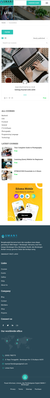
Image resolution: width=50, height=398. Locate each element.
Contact (4, 306)
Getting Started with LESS (25, 90)
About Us (4, 290)
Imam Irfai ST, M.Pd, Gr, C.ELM (25, 87)
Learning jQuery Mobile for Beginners (28, 159)
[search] (46, 43)
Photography (6, 131)
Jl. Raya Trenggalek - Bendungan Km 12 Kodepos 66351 (23, 365)
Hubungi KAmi (34, 3)
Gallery (3, 282)
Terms (20, 394)
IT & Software (6, 128)
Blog (2, 302)
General (4, 125)
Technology (6, 138)
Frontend (5, 122)
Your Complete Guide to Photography (28, 148)
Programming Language (10, 134)
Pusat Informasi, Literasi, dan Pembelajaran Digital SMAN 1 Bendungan (25, 389)
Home (3, 23)
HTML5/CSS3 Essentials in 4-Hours (27, 171)
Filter (7, 32)
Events (3, 278)
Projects (4, 318)
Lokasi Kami (8, 373)
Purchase (38, 394)
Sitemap (29, 394)
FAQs (3, 286)
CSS (3, 119)
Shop (3, 314)
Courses (4, 274)
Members (4, 310)
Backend (5, 116)
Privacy (12, 394)
